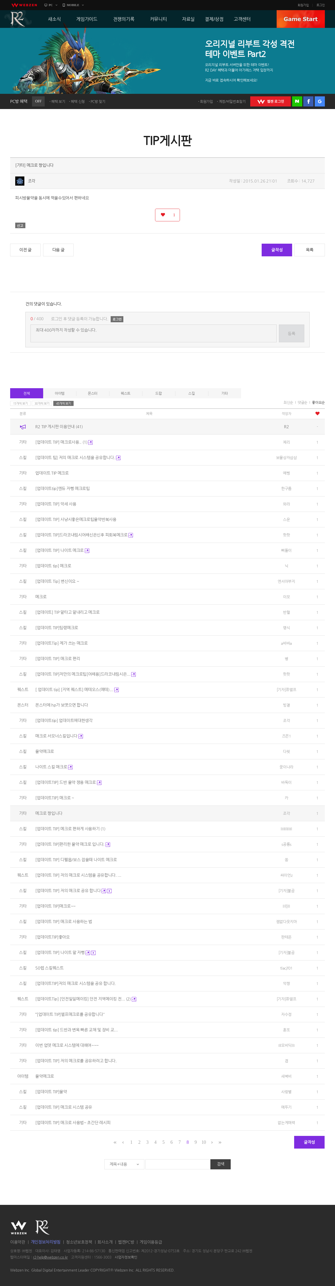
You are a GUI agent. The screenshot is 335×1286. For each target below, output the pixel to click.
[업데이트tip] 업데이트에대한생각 (63, 720)
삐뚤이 (286, 550)
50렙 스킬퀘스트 (49, 968)
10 (204, 1142)
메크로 (40, 596)
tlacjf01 (286, 968)
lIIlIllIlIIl (286, 829)
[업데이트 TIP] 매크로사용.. (64, 442)
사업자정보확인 (126, 1257)
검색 (220, 1164)
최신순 (288, 402)
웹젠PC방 (126, 1242)
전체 (26, 393)
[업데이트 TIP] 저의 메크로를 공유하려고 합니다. (75, 1060)
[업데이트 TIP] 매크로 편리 (57, 658)
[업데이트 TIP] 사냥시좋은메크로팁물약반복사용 (75, 519)
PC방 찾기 (98, 101)
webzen (24, 5)
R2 (18, 19)
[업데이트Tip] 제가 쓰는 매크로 (61, 643)
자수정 (286, 1014)
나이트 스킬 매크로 (54, 766)
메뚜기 (286, 1107)
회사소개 (104, 1242)
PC (51, 5)
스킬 (191, 393)
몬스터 (92, 393)
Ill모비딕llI (286, 1045)
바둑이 (286, 782)
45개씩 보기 (63, 403)
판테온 (286, 937)
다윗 (286, 751)
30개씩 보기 (42, 403)
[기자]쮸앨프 (286, 689)
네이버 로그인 (297, 101)
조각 (31, 180)
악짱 (286, 983)
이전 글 (25, 249)
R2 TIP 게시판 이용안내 (58, 426)
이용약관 (17, 1242)
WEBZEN (18, 1227)
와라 (286, 504)
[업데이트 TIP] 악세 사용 (55, 504)
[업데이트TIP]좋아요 (52, 937)
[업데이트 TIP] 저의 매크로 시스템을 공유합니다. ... (78, 875)
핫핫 (286, 535)
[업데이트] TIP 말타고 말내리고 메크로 (67, 612)
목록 (309, 249)
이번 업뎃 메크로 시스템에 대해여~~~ (67, 1045)
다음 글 (58, 249)
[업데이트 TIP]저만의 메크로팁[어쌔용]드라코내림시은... (85, 674)
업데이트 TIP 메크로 (52, 473)
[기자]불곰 (286, 890)
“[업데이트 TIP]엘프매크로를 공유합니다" (70, 1014)
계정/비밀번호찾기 (232, 101)
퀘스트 (125, 393)
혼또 (286, 1030)
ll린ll (286, 906)
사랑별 (286, 1091)
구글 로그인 (320, 101)
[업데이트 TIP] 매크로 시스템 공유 (63, 1107)
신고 (20, 225)
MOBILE (73, 5)
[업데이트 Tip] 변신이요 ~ (57, 581)
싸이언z (286, 875)
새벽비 (286, 1076)
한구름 (286, 488)
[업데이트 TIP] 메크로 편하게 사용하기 (70, 828)
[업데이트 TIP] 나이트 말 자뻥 (65, 952)
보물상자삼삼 (286, 457)
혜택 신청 (78, 101)
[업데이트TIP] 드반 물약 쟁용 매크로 (68, 782)
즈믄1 (286, 736)
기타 (224, 393)
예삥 (286, 473)
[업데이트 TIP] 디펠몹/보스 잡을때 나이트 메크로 (76, 859)
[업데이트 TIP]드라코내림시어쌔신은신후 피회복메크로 (84, 534)
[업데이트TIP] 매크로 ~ (54, 797)
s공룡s (286, 844)
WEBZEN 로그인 (270, 101)
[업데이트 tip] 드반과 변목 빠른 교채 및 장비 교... (76, 1029)
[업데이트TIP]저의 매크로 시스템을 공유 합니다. (75, 983)
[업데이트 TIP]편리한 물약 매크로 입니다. (72, 844)
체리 (286, 442)
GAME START (301, 19)
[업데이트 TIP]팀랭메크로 (56, 627)
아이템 (59, 393)
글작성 (276, 249)
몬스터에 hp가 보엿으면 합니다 (61, 705)
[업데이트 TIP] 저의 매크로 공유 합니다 (73, 890)
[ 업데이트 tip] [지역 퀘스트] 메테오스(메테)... (77, 689)
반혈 (286, 612)
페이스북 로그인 (308, 101)
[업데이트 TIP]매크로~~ (55, 906)
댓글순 (302, 402)
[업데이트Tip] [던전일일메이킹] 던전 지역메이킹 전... (85, 998)
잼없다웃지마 (286, 921)
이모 (286, 597)
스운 (286, 519)
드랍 (158, 393)
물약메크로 (44, 751)
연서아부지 (286, 581)
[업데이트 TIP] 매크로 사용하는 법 (63, 921)
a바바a (286, 643)
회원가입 (303, 5)
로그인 (320, 5)
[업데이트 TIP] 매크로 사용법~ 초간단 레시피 (72, 1122)
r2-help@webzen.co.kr (50, 1257)
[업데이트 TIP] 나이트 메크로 (62, 550)
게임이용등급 (151, 1242)
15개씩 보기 (20, 403)
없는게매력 (286, 1122)
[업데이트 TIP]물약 (51, 1091)
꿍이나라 (286, 767)
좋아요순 (318, 402)
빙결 (286, 705)
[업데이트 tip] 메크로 (53, 565)
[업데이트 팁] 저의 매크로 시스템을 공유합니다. (78, 457)
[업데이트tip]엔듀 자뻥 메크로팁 (62, 488)
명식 (286, 628)
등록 (291, 333)
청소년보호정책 (79, 1242)
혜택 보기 (58, 101)
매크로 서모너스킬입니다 (59, 736)
